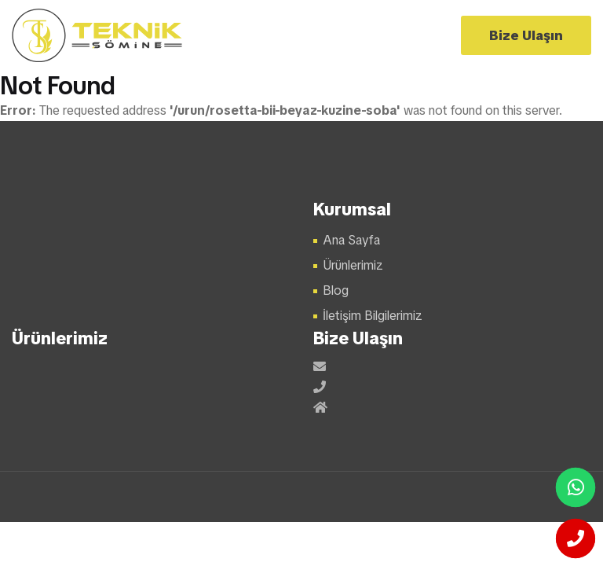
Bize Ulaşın (526, 35)
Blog (336, 290)
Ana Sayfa (351, 240)
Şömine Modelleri (98, 35)
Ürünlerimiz (353, 265)
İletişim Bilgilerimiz (372, 315)
